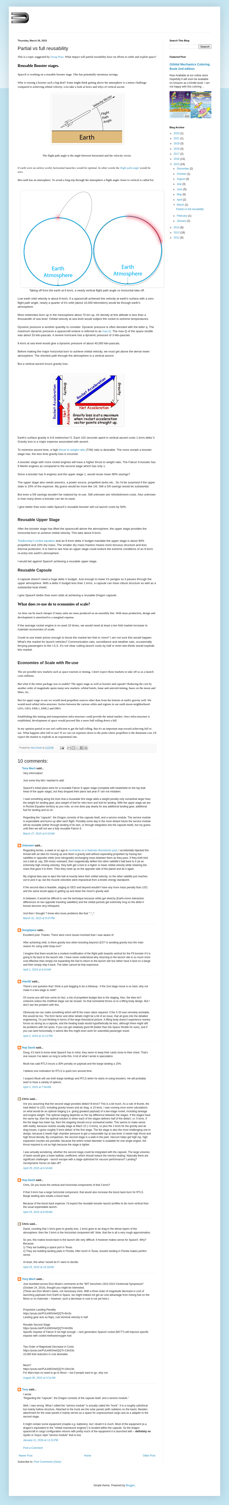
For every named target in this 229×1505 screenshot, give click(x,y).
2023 (177, 133)
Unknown (28, 845)
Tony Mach (29, 768)
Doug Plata (56, 56)
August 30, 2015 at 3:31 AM (39, 1377)
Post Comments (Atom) (47, 1461)
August (181, 179)
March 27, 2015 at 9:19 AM (38, 833)
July (179, 184)
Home (87, 1455)
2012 (177, 237)
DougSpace (29, 930)
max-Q (106, 331)
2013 (177, 232)
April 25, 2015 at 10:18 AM (38, 1267)
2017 (177, 153)
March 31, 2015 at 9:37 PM (39, 918)
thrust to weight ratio (71, 449)
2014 (177, 227)
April (180, 199)
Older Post (149, 1455)
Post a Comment (33, 1447)
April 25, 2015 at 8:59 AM (37, 1212)
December (183, 168)
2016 (177, 158)
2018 (177, 148)
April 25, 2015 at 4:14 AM (37, 1168)
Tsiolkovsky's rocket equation (36, 540)
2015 (177, 164)
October (182, 173)
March (181, 204)
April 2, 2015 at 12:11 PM (38, 1035)
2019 (177, 143)
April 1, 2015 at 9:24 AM (37, 969)
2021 (177, 138)
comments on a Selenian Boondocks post (92, 850)
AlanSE (26, 981)
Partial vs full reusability (190, 209)
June (180, 189)
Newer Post (25, 1455)
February (182, 215)
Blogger (130, 1485)
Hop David (28, 1047)
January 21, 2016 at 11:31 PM (40, 1440)
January (182, 220)
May (180, 194)
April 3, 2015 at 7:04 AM (37, 1087)
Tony (25, 1389)
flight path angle (129, 167)
